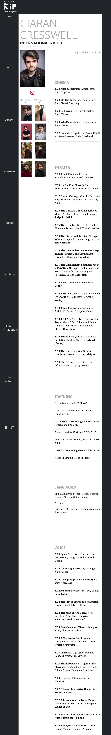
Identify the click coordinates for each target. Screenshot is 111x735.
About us (9, 67)
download (87, 52)
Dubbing (9, 274)
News (9, 16)
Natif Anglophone (10, 327)
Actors (9, 120)
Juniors (9, 222)
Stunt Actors (9, 379)
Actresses (9, 171)
